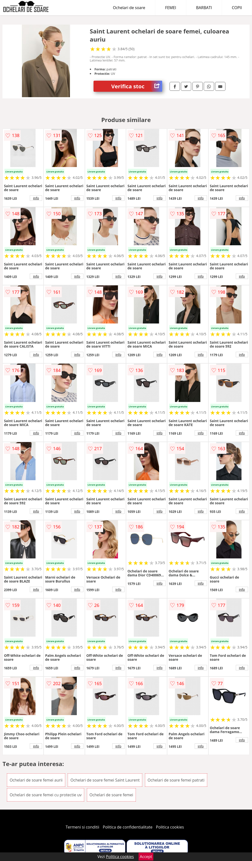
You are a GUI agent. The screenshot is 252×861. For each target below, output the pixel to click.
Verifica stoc (136, 86)
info (36, 198)
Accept (146, 856)
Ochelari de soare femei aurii (36, 780)
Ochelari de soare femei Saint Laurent (105, 780)
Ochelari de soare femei (111, 795)
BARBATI (204, 7)
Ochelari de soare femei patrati (176, 780)
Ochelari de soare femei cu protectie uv (45, 795)
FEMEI (170, 7)
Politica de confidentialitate (128, 827)
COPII (237, 7)
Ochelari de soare (129, 7)
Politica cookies (170, 827)
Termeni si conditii (82, 827)
